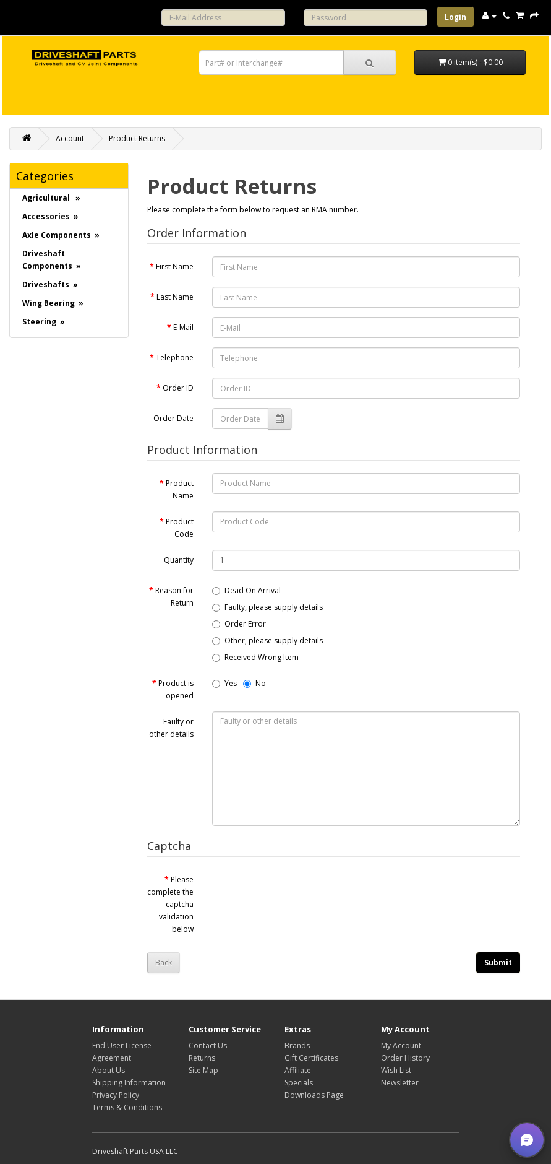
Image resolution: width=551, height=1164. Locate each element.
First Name (175, 266)
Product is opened (176, 689)
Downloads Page (314, 1095)
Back (163, 962)
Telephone (175, 357)
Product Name (180, 489)
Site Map (203, 1070)
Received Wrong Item (255, 657)
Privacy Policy (115, 1095)
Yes (224, 683)
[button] (527, 1140)
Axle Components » (61, 235)
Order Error (239, 624)
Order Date (173, 418)
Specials (298, 1082)
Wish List (396, 1070)
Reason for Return (174, 596)
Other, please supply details (267, 640)
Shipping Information (129, 1082)
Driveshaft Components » (51, 259)
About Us (108, 1070)
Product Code (180, 527)
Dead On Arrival (246, 590)
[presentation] (306, 893)
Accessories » (50, 216)
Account (70, 138)
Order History (405, 1058)
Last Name (175, 297)
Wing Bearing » (52, 303)
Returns (202, 1058)
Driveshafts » (50, 284)
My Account (401, 1045)
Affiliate (297, 1070)
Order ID (178, 388)
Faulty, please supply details (267, 607)
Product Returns (137, 138)
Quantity (179, 560)
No (254, 683)
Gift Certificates (311, 1058)
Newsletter (400, 1082)
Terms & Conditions (127, 1107)
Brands (297, 1045)
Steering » (43, 321)
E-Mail (183, 327)
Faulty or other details (171, 727)
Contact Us (208, 1045)
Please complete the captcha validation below (170, 904)
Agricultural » (51, 198)
